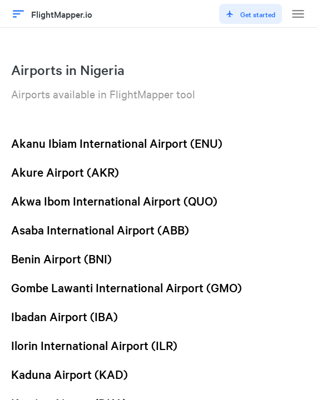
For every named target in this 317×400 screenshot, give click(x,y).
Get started (250, 14)
